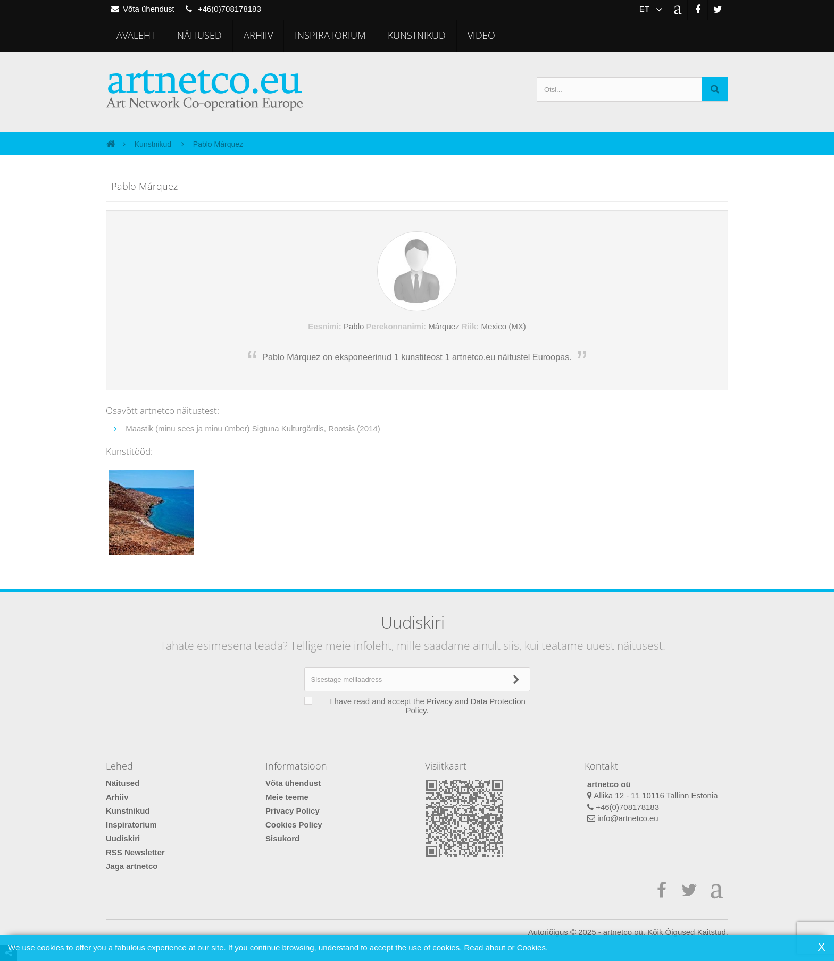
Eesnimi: (324, 326)
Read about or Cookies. (506, 947)
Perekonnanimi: (396, 326)
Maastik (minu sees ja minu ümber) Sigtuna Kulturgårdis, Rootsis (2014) (251, 428)
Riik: (470, 326)
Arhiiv (258, 35)
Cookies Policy (293, 824)
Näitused (199, 35)
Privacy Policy (292, 810)
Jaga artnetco (132, 866)
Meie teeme (286, 796)
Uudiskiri (123, 838)
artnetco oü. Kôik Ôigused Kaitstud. (665, 932)
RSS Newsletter (135, 852)
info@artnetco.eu (627, 818)
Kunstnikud (417, 35)
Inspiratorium (330, 35)
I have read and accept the (422, 706)
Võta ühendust (293, 783)
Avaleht (135, 35)
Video (481, 35)
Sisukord (282, 838)
